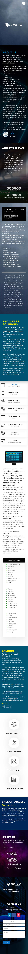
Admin (14, 441)
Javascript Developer (12, 859)
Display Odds (14, 416)
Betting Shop (14, 401)
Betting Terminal (16, 408)
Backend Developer (12, 854)
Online (14, 384)
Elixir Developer (14, 864)
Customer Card (15, 425)
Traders (13, 433)
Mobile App (13, 393)
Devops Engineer (15, 868)
